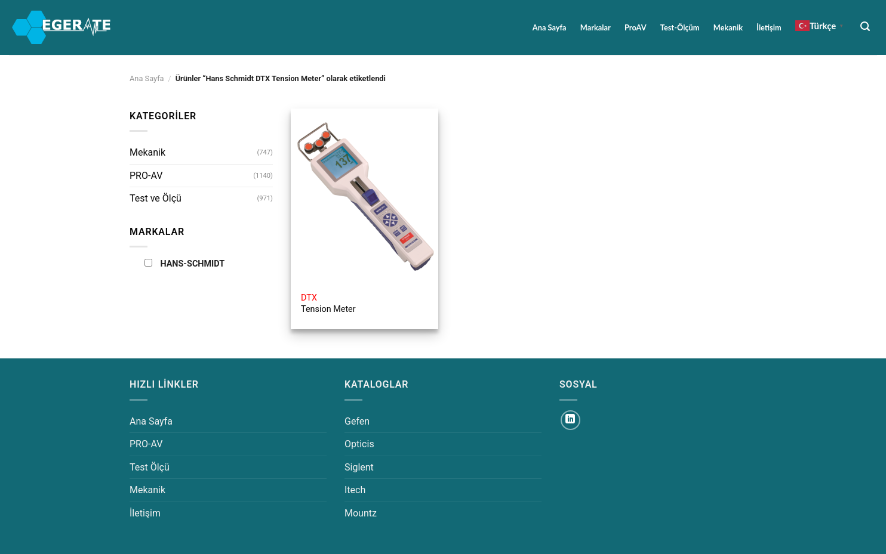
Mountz (360, 513)
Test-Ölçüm (680, 27)
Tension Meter (328, 303)
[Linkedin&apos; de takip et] (570, 420)
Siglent (359, 467)
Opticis (359, 444)
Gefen (357, 421)
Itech (354, 490)
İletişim (768, 27)
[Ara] (865, 26)
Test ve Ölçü (155, 198)
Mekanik (728, 27)
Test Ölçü (150, 467)
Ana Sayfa (550, 27)
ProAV (635, 27)
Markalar (595, 27)
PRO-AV (146, 175)
